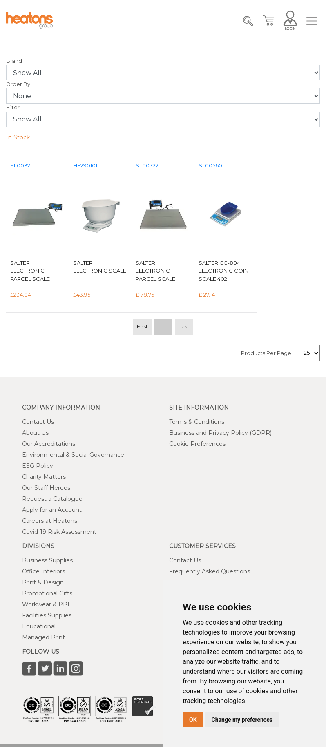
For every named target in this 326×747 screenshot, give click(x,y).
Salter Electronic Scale (99, 267)
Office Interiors (43, 571)
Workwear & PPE (46, 604)
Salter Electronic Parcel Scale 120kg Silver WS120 (162, 271)
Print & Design (43, 582)
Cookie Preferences (197, 443)
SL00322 (147, 166)
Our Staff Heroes (46, 487)
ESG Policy (37, 465)
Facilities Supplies (46, 615)
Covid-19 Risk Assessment (59, 531)
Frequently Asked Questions (209, 571)
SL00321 (21, 166)
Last (184, 327)
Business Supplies (47, 560)
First (142, 327)
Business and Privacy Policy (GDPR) (220, 432)
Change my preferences (242, 719)
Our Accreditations (48, 443)
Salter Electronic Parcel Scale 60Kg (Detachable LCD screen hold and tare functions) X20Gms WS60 (37, 271)
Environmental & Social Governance (73, 454)
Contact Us (38, 421)
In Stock (18, 137)
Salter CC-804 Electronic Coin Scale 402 (223, 271)
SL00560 (210, 166)
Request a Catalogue (52, 498)
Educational (39, 626)
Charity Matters (44, 476)
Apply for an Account (52, 509)
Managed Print (43, 637)
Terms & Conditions (196, 421)
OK (193, 719)
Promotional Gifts (47, 593)
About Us (35, 432)
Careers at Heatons (49, 520)
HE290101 (85, 166)
